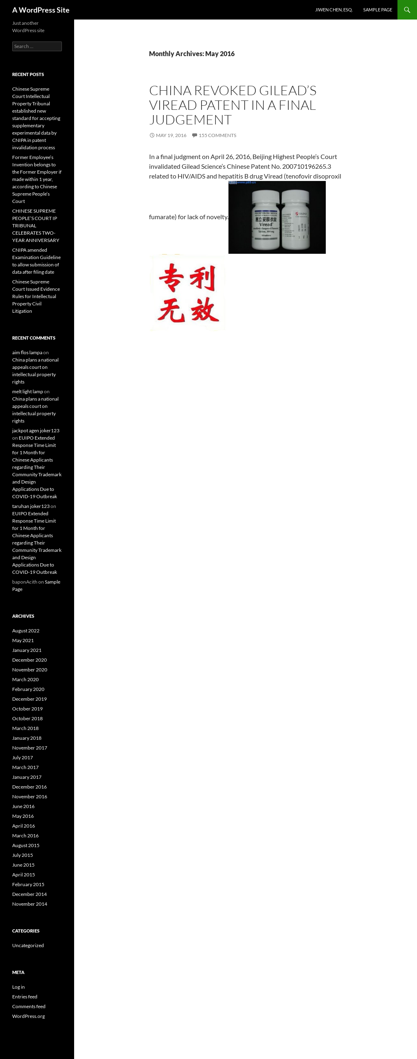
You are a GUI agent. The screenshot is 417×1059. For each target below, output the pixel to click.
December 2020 (29, 660)
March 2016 (25, 835)
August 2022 (26, 631)
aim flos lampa (27, 352)
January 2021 (27, 650)
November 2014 (29, 904)
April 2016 (23, 826)
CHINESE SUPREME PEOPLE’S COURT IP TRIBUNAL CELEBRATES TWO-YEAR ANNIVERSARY (35, 225)
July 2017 (22, 757)
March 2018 (25, 728)
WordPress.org (28, 1016)
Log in (18, 987)
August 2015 (26, 845)
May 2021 (23, 640)
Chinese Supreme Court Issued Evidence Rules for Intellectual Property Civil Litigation (36, 296)
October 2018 (27, 718)
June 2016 (23, 806)
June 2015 (23, 865)
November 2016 (29, 796)
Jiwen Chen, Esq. (334, 9)
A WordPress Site (41, 9)
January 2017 (27, 777)
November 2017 (29, 748)
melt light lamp (27, 391)
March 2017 (25, 767)
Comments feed (29, 1006)
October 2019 (27, 709)
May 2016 (23, 816)
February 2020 (28, 689)
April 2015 (23, 875)
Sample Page (377, 9)
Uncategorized (28, 945)
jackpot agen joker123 (35, 430)
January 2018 (27, 738)
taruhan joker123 (31, 506)
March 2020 (25, 679)
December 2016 (29, 787)
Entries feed (24, 997)
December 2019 (29, 699)
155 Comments (217, 135)
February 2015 (28, 884)
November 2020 (29, 670)
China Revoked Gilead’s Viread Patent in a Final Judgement (232, 105)
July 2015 (22, 855)
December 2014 (29, 894)
